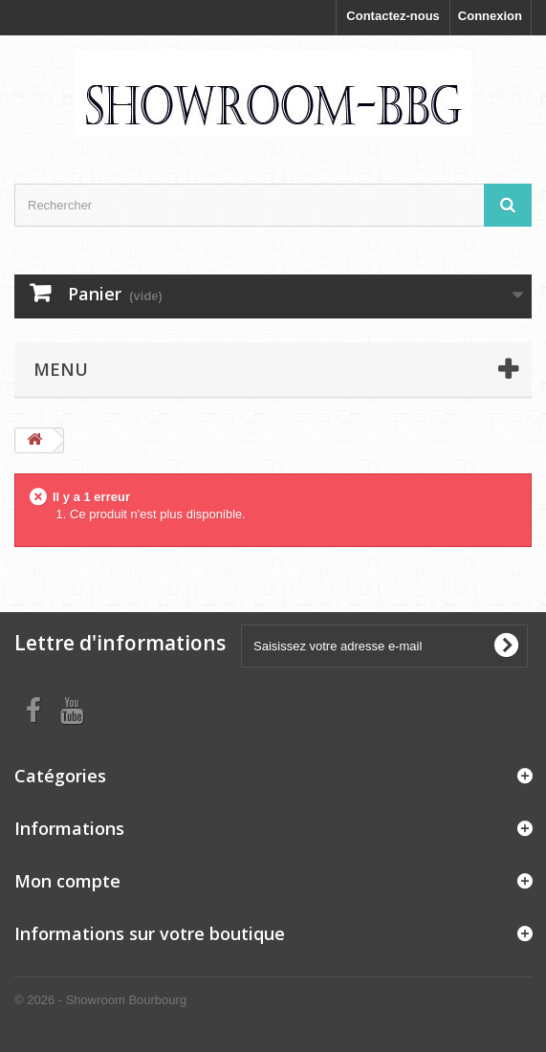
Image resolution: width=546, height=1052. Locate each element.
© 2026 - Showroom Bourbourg (100, 1000)
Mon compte (67, 880)
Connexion (490, 16)
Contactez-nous (393, 16)
